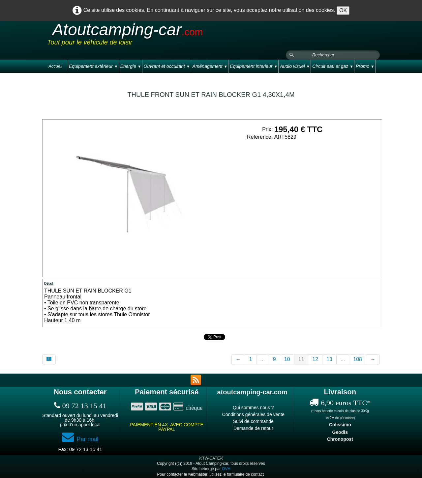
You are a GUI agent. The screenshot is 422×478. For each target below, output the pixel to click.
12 (315, 359)
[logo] (172, 36)
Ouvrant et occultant (167, 66)
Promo (365, 66)
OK (343, 10)
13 (329, 359)
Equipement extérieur (93, 66)
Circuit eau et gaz (332, 66)
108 (357, 359)
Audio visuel (295, 66)
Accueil (55, 66)
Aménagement (210, 66)
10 (287, 359)
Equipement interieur (254, 66)
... (262, 359)
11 (301, 359)
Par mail (80, 439)
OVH (226, 468)
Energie (130, 66)
